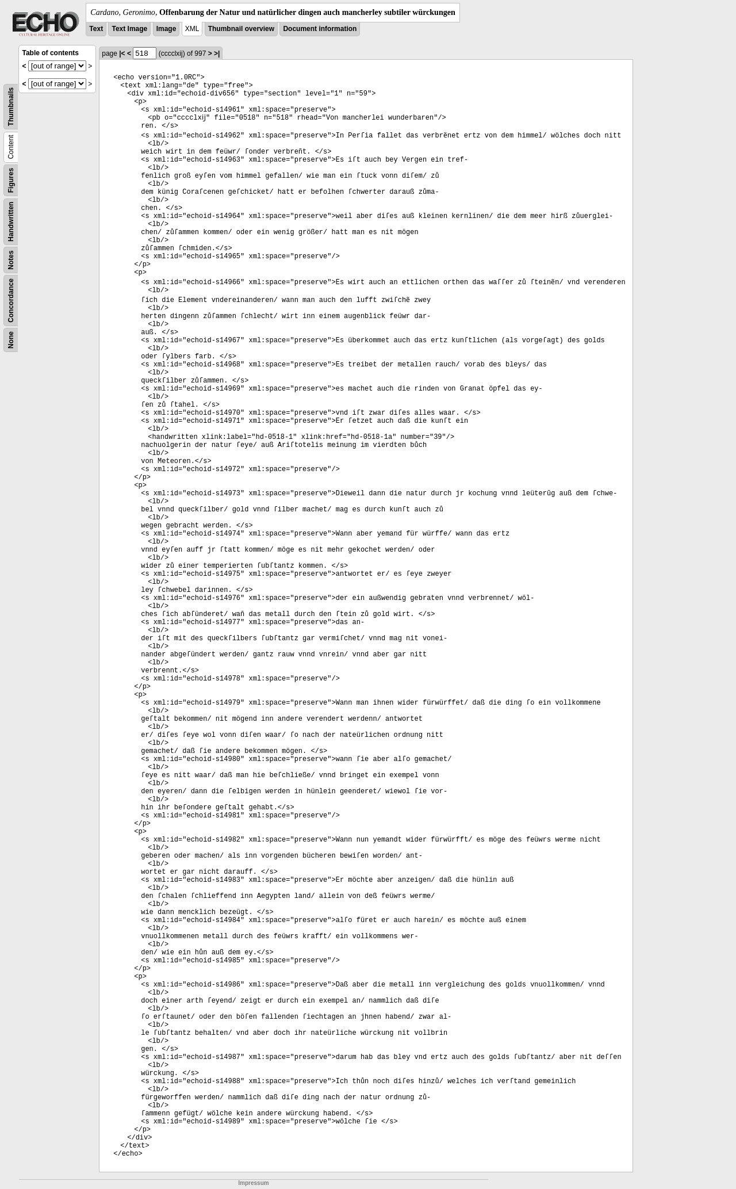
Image (166, 29)
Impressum (253, 1183)
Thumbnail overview (241, 29)
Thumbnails (11, 106)
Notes (11, 259)
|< (122, 53)
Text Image (129, 29)
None (11, 340)
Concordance (11, 300)
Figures (11, 180)
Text (96, 29)
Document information (319, 29)
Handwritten (11, 222)
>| (217, 53)
